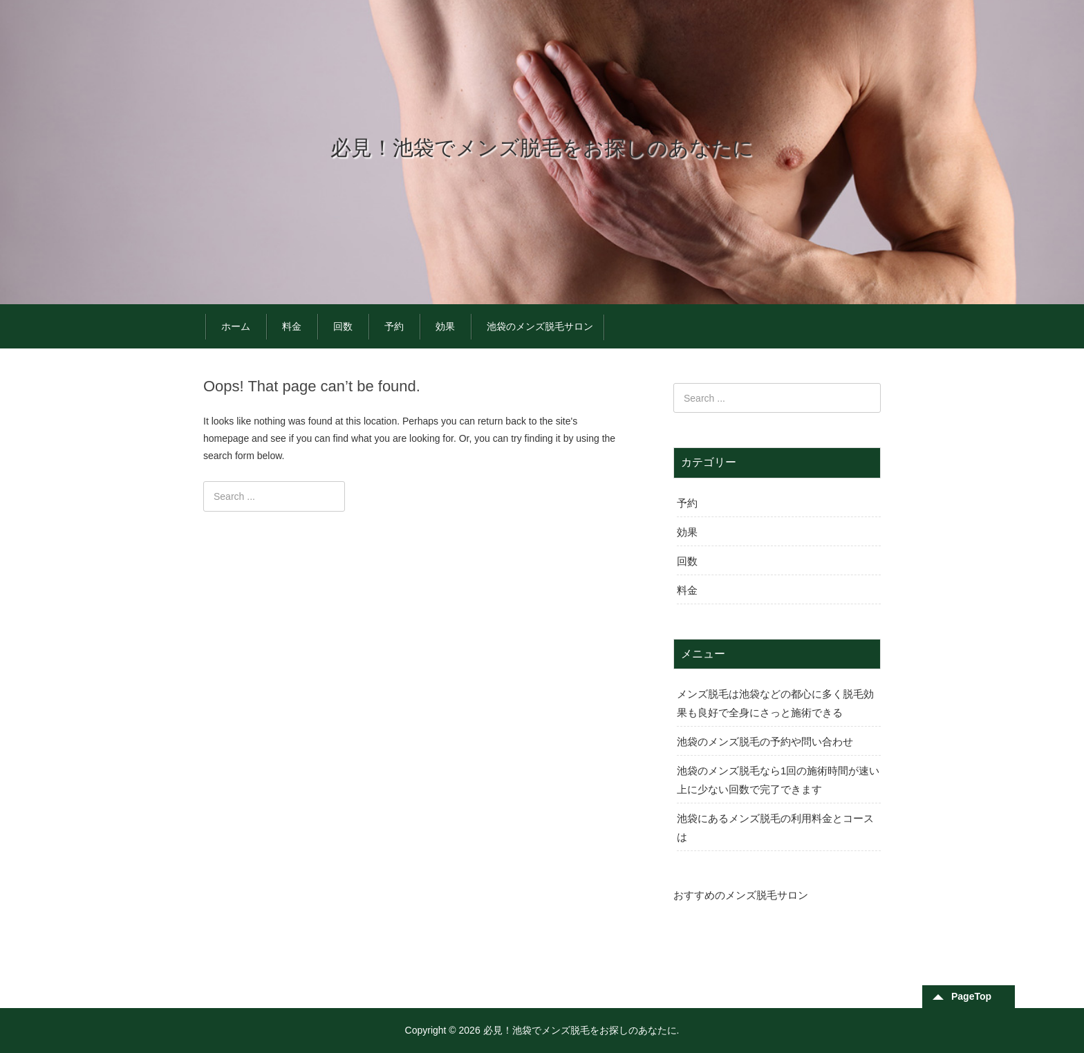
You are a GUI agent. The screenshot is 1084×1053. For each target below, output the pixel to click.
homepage (226, 438)
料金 (291, 326)
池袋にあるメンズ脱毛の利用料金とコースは (775, 827)
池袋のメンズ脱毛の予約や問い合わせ (765, 741)
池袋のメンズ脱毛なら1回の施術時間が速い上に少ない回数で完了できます (778, 780)
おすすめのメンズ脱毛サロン (740, 895)
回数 (343, 326)
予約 (394, 326)
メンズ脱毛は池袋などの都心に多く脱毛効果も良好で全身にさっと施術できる (775, 703)
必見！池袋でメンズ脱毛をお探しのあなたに (542, 147)
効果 (445, 326)
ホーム (235, 326)
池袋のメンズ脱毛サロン (540, 326)
